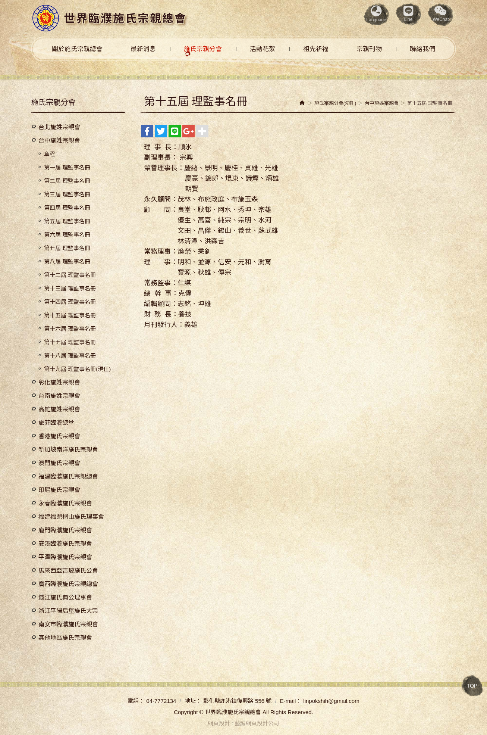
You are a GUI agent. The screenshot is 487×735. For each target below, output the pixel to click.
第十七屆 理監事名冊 (70, 342)
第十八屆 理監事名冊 (70, 355)
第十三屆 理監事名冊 (70, 288)
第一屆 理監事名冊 (67, 167)
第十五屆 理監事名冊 (70, 315)
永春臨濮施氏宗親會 (65, 503)
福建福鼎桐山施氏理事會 (71, 517)
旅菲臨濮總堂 (56, 423)
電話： (136, 701)
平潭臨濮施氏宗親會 (65, 557)
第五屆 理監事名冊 (67, 221)
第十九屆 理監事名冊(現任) (77, 369)
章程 (49, 154)
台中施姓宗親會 (59, 140)
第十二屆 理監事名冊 (70, 275)
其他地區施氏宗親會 (65, 638)
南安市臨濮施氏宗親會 (68, 624)
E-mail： (291, 701)
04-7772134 (161, 701)
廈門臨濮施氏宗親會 (65, 530)
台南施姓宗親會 (59, 396)
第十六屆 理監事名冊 (70, 329)
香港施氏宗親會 (59, 436)
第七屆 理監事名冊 (67, 248)
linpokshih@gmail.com (331, 701)
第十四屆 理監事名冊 (70, 302)
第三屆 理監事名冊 (67, 194)
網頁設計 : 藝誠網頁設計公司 (244, 723)
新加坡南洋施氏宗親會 (68, 449)
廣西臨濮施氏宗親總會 (68, 584)
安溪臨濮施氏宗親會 (65, 544)
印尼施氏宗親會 (59, 490)
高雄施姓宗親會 (59, 409)
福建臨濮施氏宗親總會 (68, 476)
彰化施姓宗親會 (59, 382)
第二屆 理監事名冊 (67, 181)
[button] (440, 14)
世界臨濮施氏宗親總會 (109, 18)
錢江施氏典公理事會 (65, 597)
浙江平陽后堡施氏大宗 (68, 611)
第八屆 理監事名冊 (67, 261)
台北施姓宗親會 (59, 127)
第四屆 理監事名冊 (67, 208)
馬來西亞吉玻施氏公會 (68, 570)
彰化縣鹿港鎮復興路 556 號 (237, 701)
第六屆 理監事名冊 (67, 234)
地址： (193, 701)
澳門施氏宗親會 (59, 463)
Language (376, 13)
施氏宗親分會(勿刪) (335, 103)
